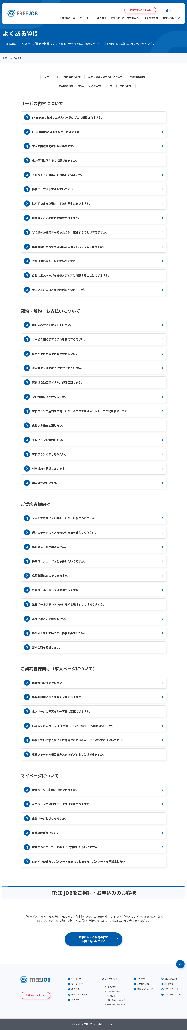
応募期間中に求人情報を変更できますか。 (58, 697)
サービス (84, 18)
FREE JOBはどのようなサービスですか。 (57, 132)
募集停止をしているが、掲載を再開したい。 (59, 633)
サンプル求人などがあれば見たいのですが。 (59, 290)
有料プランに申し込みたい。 (50, 454)
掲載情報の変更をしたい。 (48, 683)
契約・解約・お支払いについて (105, 77)
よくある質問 (151, 18)
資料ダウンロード (145, 989)
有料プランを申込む (35, 995)
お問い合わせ (169, 18)
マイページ (175, 10)
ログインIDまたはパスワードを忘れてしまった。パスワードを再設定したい (78, 861)
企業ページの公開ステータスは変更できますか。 (62, 804)
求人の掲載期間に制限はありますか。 (55, 146)
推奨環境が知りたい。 (45, 833)
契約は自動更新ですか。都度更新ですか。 (58, 382)
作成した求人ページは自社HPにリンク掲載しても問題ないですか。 (73, 726)
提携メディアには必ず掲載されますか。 (56, 218)
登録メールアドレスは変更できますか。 (56, 590)
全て (46, 77)
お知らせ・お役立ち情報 (123, 18)
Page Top (180, 964)
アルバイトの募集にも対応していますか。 (58, 175)
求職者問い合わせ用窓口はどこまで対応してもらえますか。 (68, 247)
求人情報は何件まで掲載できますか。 (55, 160)
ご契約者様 (111, 996)
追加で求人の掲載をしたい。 (50, 619)
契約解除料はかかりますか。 (50, 397)
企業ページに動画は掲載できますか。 (55, 790)
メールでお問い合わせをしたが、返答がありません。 (64, 518)
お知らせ (141, 978)
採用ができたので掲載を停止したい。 (55, 354)
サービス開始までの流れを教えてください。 (59, 339)
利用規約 (169, 984)
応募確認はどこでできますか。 (51, 576)
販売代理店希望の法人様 (116, 1004)
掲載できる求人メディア (82, 994)
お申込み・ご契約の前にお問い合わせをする (93, 939)
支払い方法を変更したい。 (48, 425)
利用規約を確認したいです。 (49, 468)
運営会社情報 (171, 978)
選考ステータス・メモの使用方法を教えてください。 (64, 532)
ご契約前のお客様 (113, 991)
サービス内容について (68, 77)
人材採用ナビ (143, 984)
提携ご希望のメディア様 (116, 1000)
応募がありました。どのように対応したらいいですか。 (66, 847)
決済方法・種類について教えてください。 (58, 368)
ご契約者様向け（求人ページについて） (80, 86)
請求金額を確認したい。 (47, 647)
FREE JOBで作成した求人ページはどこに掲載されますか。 (68, 117)
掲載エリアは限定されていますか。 (54, 189)
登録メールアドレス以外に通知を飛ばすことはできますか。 (69, 604)
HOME (5, 58)
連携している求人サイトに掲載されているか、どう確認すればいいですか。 (78, 740)
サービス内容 (77, 984)
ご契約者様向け (138, 77)
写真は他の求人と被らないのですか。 (55, 261)
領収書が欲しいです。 (45, 483)
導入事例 (101, 18)
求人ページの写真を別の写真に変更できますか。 (62, 711)
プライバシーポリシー (175, 989)
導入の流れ (76, 989)
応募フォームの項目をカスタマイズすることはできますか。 (69, 754)
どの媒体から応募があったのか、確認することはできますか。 (70, 232)
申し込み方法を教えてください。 (52, 325)
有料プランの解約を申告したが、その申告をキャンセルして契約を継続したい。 (81, 411)
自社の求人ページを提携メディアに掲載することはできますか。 (71, 275)
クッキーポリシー (173, 994)
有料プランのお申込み (140, 10)
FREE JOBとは (67, 18)
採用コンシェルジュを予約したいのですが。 (59, 561)
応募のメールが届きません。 (49, 547)
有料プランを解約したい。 (48, 440)
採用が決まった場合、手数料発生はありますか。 (62, 203)
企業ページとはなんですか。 (49, 818)
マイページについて (121, 86)
